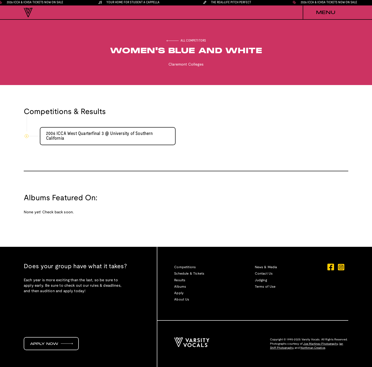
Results (179, 280)
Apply (179, 293)
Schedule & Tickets (189, 273)
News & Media (266, 267)
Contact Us (264, 273)
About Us (181, 299)
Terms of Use (265, 286)
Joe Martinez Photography (320, 344)
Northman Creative (312, 348)
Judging (261, 280)
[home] (28, 12)
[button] (325, 12)
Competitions (185, 267)
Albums (180, 286)
